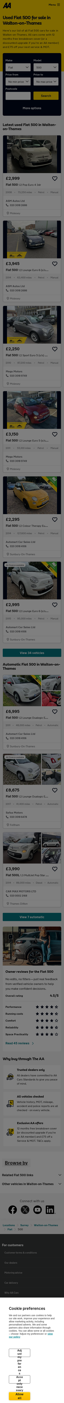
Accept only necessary (19, 1379)
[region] (32, 1350)
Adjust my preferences (19, 1353)
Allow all (20, 1396)
